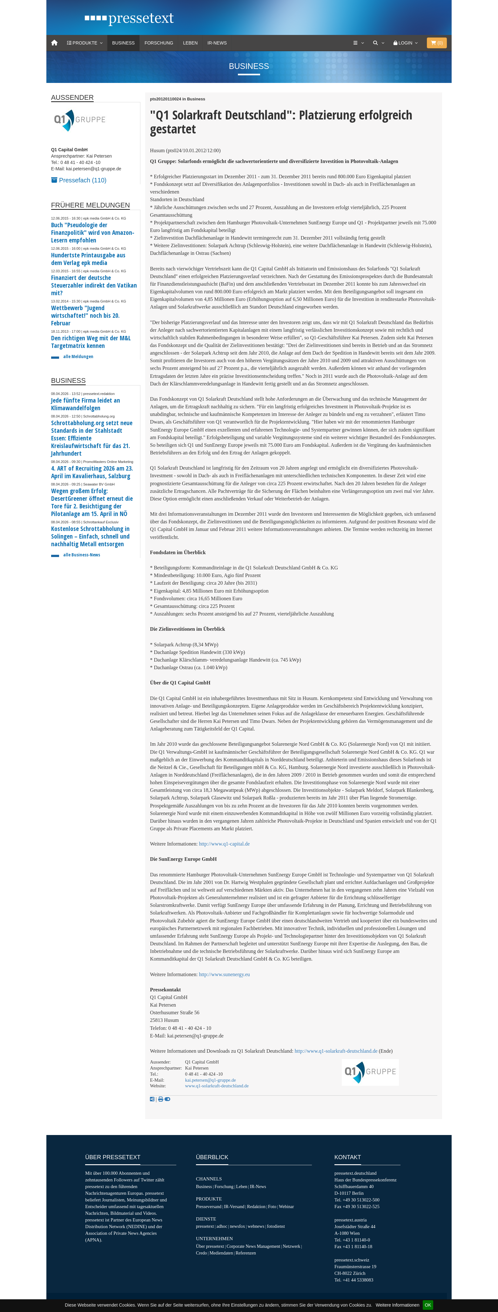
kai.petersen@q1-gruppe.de (210, 1080)
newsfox (237, 1226)
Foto (272, 1206)
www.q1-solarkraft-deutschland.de (217, 1085)
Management (268, 1246)
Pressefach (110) (79, 180)
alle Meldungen (78, 356)
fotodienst (276, 1226)
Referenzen (246, 1252)
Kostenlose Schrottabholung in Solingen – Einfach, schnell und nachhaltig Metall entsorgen (90, 536)
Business (123, 42)
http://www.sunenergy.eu (224, 974)
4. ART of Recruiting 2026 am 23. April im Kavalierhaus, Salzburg (92, 472)
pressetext (205, 1226)
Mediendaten (221, 1252)
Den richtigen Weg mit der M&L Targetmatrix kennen (91, 342)
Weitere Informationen (397, 1305)
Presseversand (208, 1206)
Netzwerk (291, 1246)
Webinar (286, 1206)
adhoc (222, 1226)
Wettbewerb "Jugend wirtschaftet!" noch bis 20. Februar (85, 315)
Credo (201, 1252)
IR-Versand (234, 1206)
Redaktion (256, 1206)
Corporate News (241, 1246)
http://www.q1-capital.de (224, 843)
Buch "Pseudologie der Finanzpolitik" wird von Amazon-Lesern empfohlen (92, 232)
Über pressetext (210, 1246)
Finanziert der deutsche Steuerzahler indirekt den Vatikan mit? (94, 285)
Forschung (159, 42)
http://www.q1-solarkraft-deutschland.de (336, 1051)
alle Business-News (81, 555)
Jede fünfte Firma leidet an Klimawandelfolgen (85, 404)
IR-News (217, 42)
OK (428, 1305)
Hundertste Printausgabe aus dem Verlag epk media (88, 259)
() (437, 42)
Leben (190, 42)
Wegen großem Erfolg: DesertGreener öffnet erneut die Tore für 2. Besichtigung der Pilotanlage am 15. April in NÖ (92, 502)
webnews (256, 1226)
